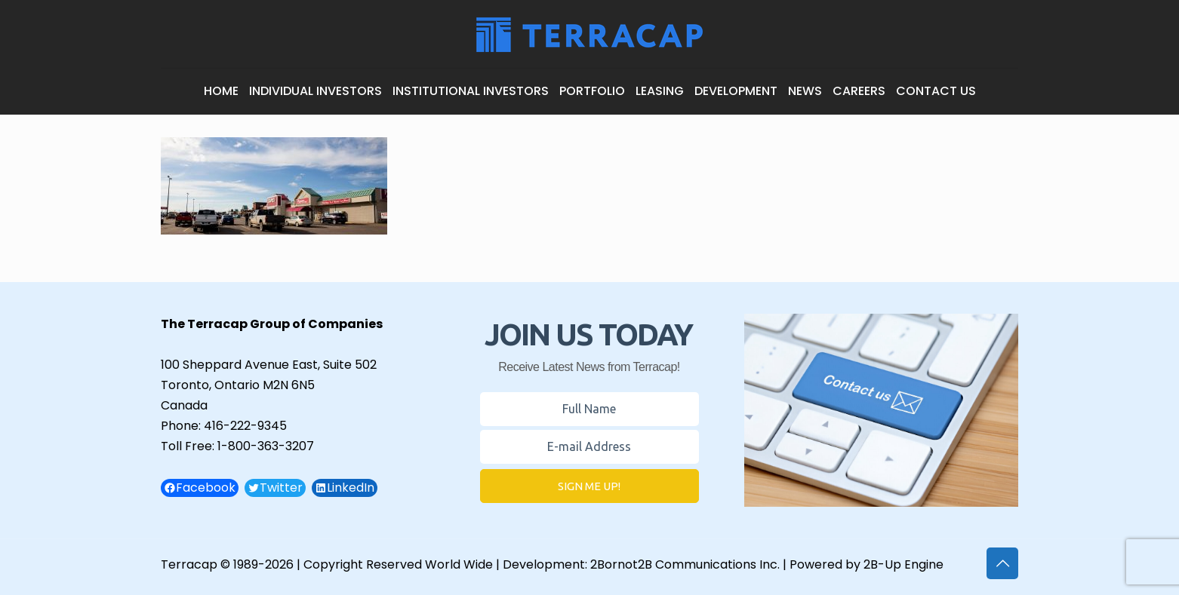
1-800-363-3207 (265, 446)
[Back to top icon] (1002, 563)
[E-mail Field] (589, 447)
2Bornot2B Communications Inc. (685, 564)
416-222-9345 (245, 425)
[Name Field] (589, 409)
